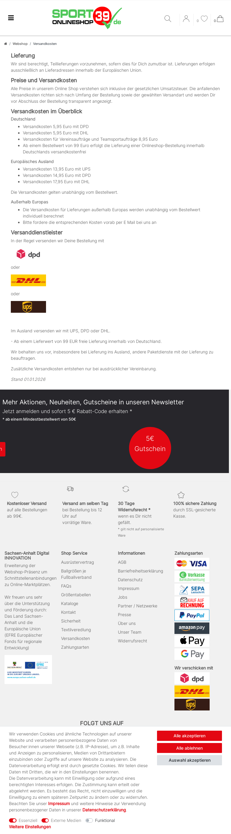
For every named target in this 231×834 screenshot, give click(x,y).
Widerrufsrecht (132, 640)
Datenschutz (130, 579)
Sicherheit (71, 620)
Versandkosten (75, 638)
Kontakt (68, 612)
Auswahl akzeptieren (190, 760)
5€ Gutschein (150, 443)
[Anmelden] (187, 21)
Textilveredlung (76, 629)
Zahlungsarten (75, 647)
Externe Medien (66, 820)
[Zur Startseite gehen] (5, 44)
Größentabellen (76, 594)
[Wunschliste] (202, 19)
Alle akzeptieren (189, 735)
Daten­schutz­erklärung (104, 809)
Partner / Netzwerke (137, 605)
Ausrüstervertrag (77, 562)
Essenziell (28, 820)
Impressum (128, 588)
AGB (122, 562)
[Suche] (171, 19)
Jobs (122, 597)
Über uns (127, 623)
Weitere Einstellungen (30, 826)
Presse (124, 614)
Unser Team (129, 632)
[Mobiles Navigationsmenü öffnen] (11, 18)
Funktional (105, 820)
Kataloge (69, 603)
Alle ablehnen (189, 748)
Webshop (20, 44)
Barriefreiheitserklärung (140, 570)
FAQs (66, 585)
